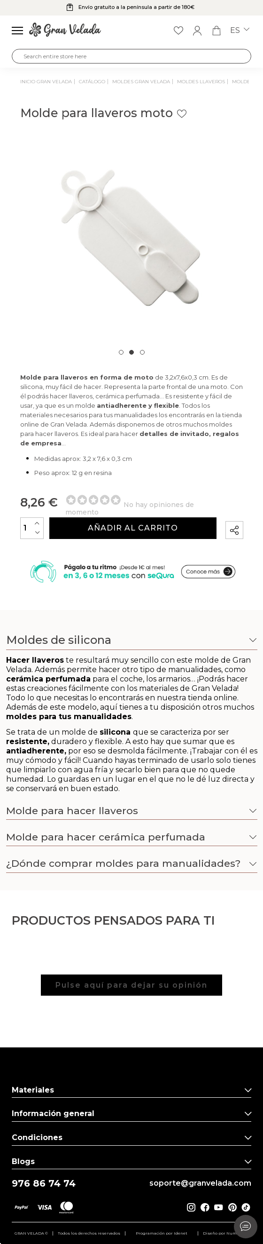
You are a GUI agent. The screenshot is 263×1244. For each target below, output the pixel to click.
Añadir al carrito (133, 527)
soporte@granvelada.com (200, 1183)
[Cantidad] (32, 528)
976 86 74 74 (44, 1183)
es (239, 30)
